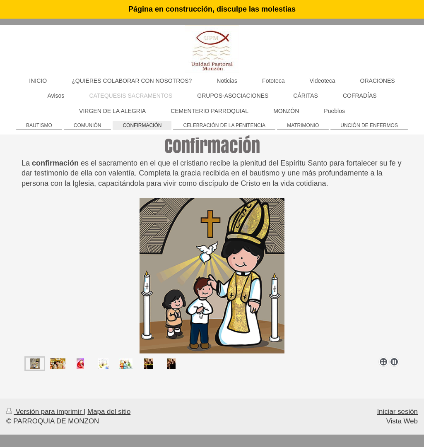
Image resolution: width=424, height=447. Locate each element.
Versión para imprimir (45, 412)
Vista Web (402, 421)
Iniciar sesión (397, 412)
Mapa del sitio (108, 412)
